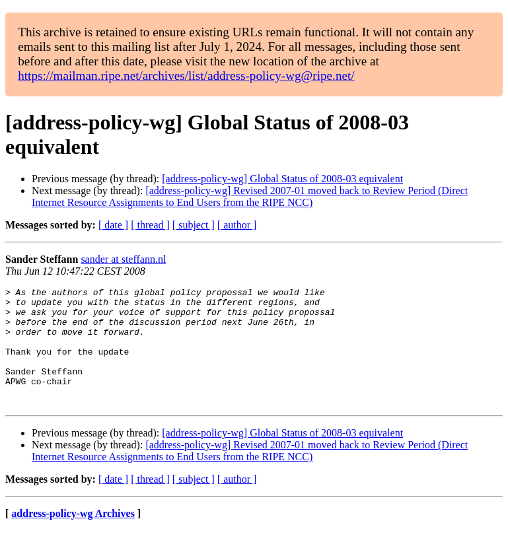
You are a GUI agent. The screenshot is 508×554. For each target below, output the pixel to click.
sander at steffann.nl (123, 259)
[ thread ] (150, 224)
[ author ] (237, 224)
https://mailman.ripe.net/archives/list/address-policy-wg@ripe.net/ (186, 76)
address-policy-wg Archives (73, 537)
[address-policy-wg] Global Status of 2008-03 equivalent (282, 178)
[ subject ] (193, 224)
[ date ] (113, 224)
